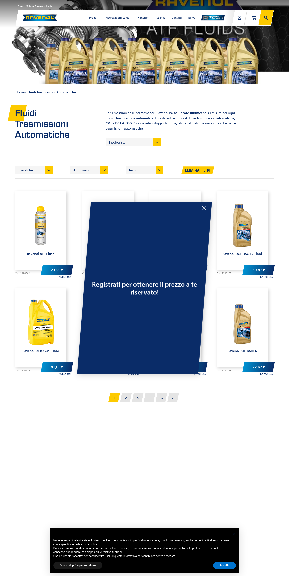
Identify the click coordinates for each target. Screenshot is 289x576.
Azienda (160, 17)
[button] (234, 534)
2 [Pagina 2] (126, 397)
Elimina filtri (197, 170)
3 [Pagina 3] (138, 397)
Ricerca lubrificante (117, 17)
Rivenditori (142, 17)
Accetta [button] (224, 565)
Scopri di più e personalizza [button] (78, 565)
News (191, 17)
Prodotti (94, 17)
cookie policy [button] (89, 544)
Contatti (177, 17)
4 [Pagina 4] (149, 397)
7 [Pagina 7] (173, 397)
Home (20, 92)
